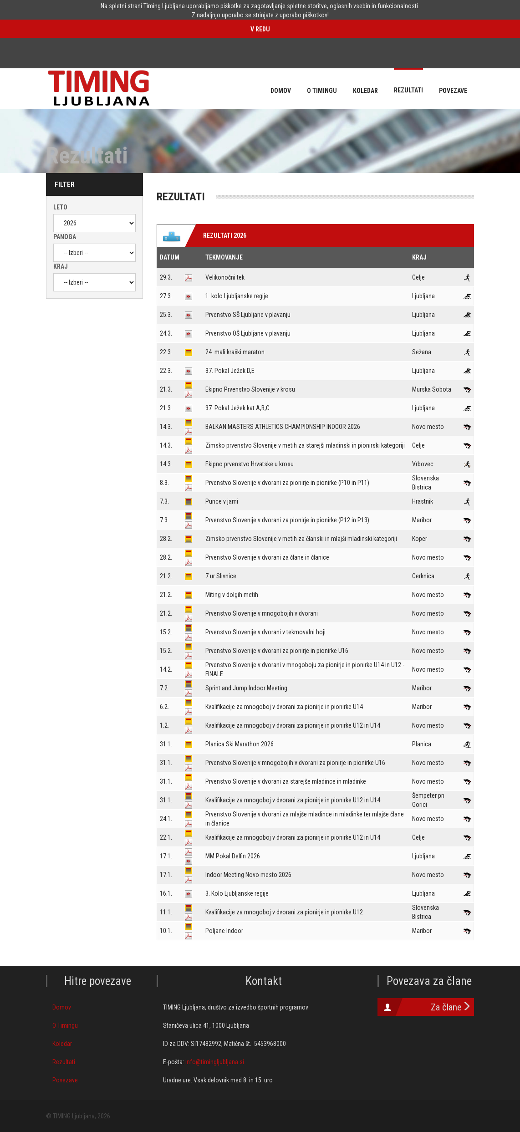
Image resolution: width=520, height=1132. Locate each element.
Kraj (60, 266)
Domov (61, 1007)
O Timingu (65, 1025)
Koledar (62, 1043)
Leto (60, 207)
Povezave (65, 1080)
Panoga (64, 236)
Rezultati (63, 1062)
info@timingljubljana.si (214, 1062)
